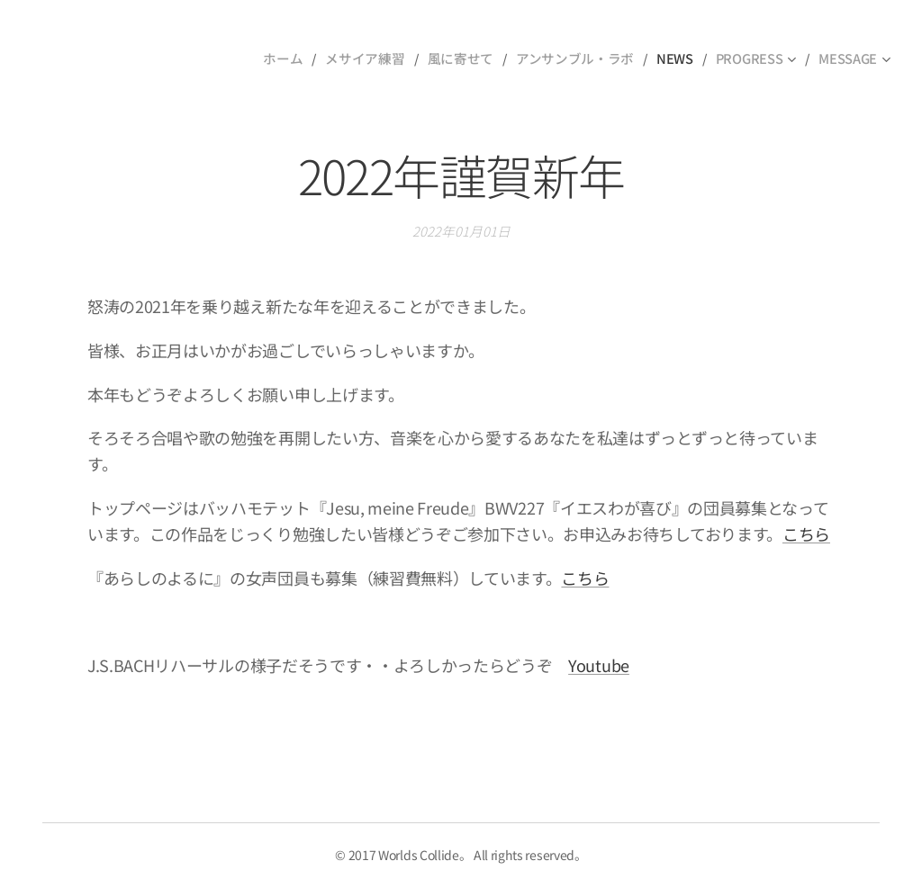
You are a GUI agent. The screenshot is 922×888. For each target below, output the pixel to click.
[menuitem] (302, 58)
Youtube (598, 665)
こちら (806, 533)
